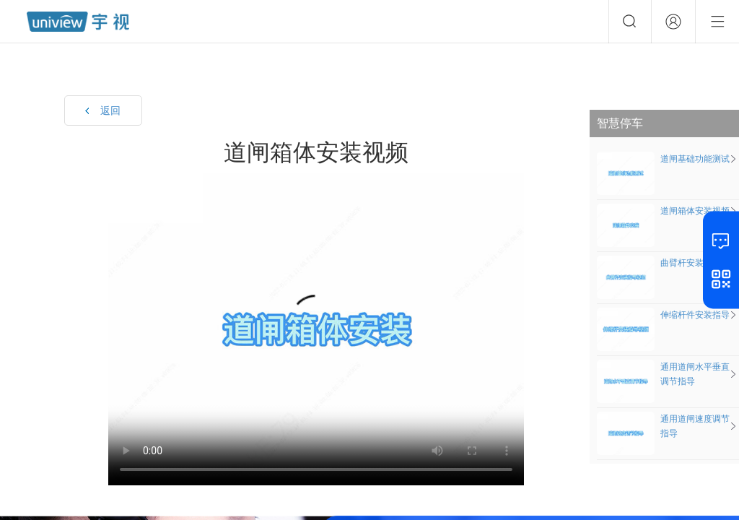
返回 (110, 110)
